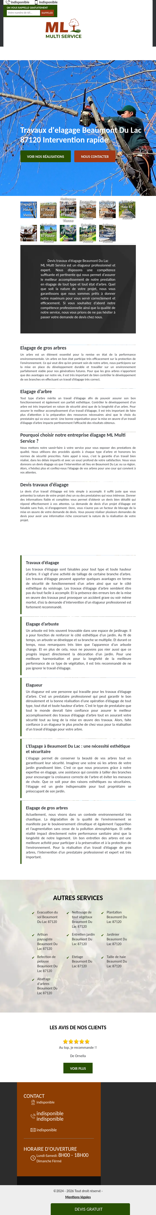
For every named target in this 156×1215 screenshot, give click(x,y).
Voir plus (78, 1068)
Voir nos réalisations (45, 157)
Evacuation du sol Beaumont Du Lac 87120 (47, 917)
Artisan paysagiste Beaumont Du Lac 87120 (47, 941)
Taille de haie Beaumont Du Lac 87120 (117, 961)
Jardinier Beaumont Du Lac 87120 (117, 939)
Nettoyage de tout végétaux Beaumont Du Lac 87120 (82, 919)
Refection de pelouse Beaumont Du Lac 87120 (47, 964)
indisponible (17, 2)
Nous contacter (95, 157)
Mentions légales (78, 1197)
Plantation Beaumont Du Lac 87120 (117, 917)
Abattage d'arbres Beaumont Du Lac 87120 (47, 986)
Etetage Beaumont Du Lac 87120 (82, 961)
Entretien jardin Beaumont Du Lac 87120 (83, 939)
